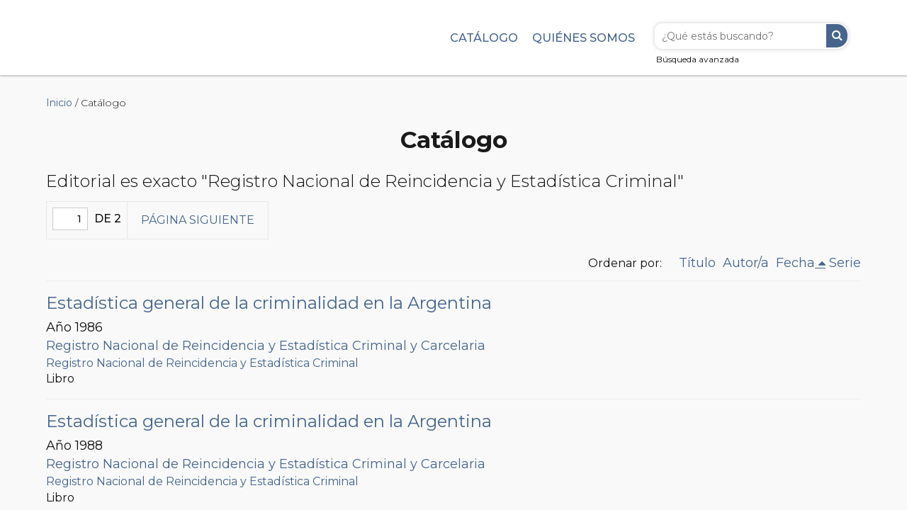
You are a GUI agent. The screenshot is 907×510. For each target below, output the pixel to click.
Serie (845, 263)
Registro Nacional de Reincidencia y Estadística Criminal (202, 363)
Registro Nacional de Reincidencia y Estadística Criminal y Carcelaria (265, 345)
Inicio (59, 102)
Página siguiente (197, 220)
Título (697, 263)
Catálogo (484, 37)
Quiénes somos (583, 37)
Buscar (836, 35)
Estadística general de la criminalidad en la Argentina (269, 303)
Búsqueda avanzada (697, 59)
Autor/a (746, 263)
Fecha (795, 263)
